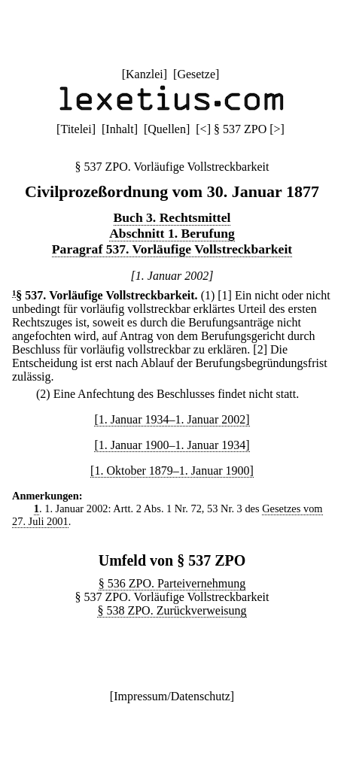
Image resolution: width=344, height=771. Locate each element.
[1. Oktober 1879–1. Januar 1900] (172, 470)
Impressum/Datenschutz (172, 696)
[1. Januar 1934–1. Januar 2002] (171, 419)
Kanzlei (144, 74)
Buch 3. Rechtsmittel (172, 217)
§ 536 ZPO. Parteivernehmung (172, 583)
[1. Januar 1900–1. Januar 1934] (171, 445)
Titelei (75, 129)
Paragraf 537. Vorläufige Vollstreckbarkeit (172, 248)
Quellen (167, 129)
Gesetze (196, 74)
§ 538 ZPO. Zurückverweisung (171, 610)
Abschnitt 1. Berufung (172, 233)
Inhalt (119, 129)
